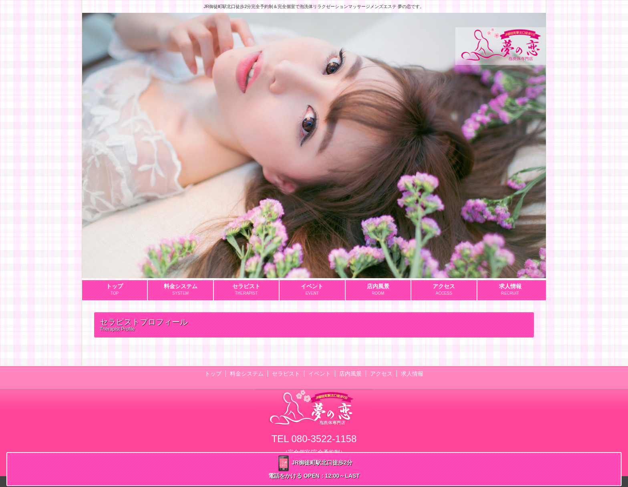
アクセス (381, 373)
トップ (213, 373)
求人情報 (412, 373)
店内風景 (350, 373)
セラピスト (286, 373)
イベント (319, 373)
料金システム (247, 373)
